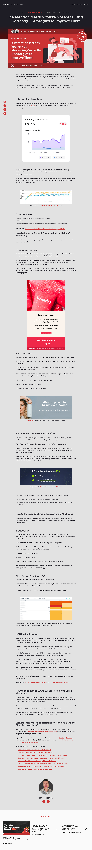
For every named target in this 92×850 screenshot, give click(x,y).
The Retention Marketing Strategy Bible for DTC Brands (37, 761)
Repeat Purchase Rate (52, 205)
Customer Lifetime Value (52, 487)
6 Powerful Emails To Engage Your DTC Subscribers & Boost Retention (42, 766)
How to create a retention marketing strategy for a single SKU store (41, 758)
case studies (6, 4)
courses (72, 4)
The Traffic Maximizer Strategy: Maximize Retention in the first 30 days (42, 764)
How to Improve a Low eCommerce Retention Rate (35, 769)
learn (21, 4)
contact (86, 4)
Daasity (43, 205)
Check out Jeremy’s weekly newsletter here (42, 732)
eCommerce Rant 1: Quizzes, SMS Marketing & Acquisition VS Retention (42, 755)
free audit (79, 4)
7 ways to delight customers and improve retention (35, 752)
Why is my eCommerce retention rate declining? (34, 750)
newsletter (15, 4)
